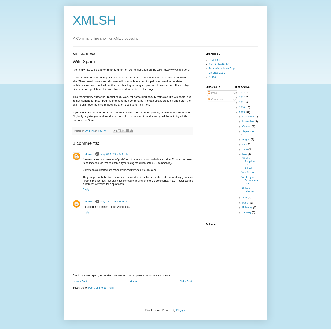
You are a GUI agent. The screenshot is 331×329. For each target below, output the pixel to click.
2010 (242, 107)
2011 (242, 102)
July (244, 144)
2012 (242, 97)
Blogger (180, 310)
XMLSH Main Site (219, 64)
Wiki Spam (247, 172)
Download (214, 59)
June (245, 149)
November (248, 121)
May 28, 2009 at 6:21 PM (114, 201)
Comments (215, 99)
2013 (242, 92)
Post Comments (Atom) (101, 287)
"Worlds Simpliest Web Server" (248, 163)
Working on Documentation (249, 180)
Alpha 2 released (247, 190)
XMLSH (94, 20)
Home (133, 281)
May (245, 154)
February (247, 207)
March (246, 202)
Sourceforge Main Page (222, 68)
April (245, 197)
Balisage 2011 (217, 72)
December (248, 116)
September (248, 131)
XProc (212, 77)
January (247, 212)
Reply (86, 189)
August (246, 139)
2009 (242, 112)
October (247, 126)
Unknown (88, 154)
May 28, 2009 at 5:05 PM (114, 154)
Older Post (186, 281)
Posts (212, 93)
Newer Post (80, 281)
